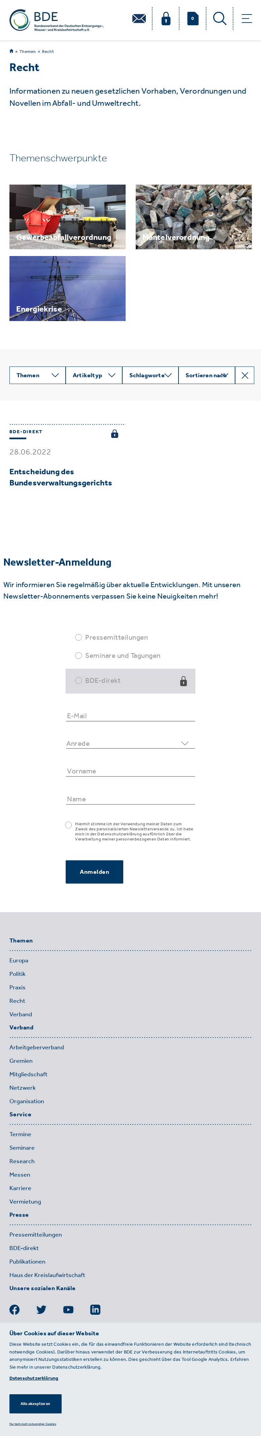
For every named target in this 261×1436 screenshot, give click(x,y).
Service (20, 1114)
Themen (28, 51)
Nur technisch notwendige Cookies (32, 1424)
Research (22, 1161)
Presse (19, 1215)
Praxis (17, 987)
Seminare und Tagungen (123, 655)
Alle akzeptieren (35, 1403)
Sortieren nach (206, 375)
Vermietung (25, 1201)
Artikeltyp (87, 375)
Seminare (22, 1147)
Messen (19, 1174)
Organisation (26, 1101)
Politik (17, 974)
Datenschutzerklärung (34, 1378)
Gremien (21, 1060)
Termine (20, 1134)
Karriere (20, 1188)
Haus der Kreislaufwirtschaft (47, 1275)
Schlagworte (147, 375)
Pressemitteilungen (116, 637)
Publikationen (27, 1261)
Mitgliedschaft (28, 1074)
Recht (48, 52)
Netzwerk (22, 1087)
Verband (20, 1014)
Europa (18, 960)
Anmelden (94, 871)
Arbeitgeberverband (36, 1047)
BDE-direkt (103, 680)
